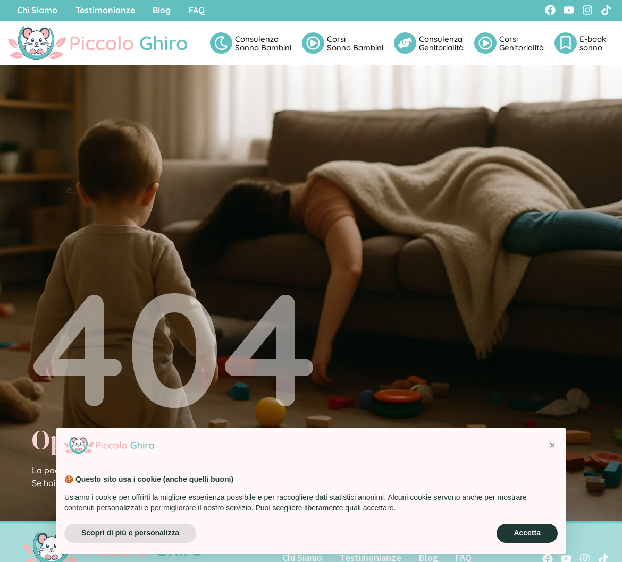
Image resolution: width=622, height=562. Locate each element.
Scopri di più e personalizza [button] (130, 533)
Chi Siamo (39, 10)
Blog (170, 10)
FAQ (208, 10)
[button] (552, 445)
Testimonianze (110, 10)
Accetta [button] (527, 533)
